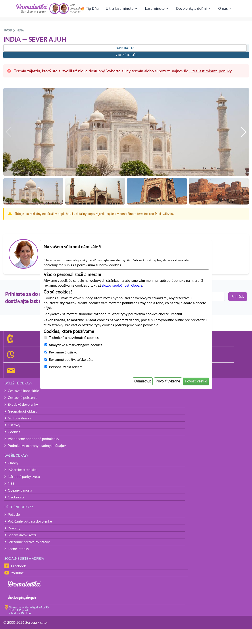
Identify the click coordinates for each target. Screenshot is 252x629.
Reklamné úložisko (63, 352)
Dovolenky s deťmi (193, 8)
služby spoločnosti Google (122, 285)
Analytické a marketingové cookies (75, 345)
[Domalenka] (32, 9)
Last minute (157, 8)
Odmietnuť (142, 381)
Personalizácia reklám (65, 367)
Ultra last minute (122, 8)
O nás (225, 8)
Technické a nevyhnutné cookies (74, 337)
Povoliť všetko (196, 381)
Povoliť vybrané (168, 381)
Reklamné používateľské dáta (71, 359)
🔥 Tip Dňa (90, 8)
